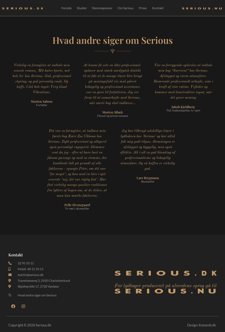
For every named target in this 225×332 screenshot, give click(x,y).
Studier (82, 8)
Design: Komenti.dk (201, 325)
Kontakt (158, 8)
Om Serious (126, 8)
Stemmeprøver (102, 8)
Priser (143, 8)
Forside (66, 8)
